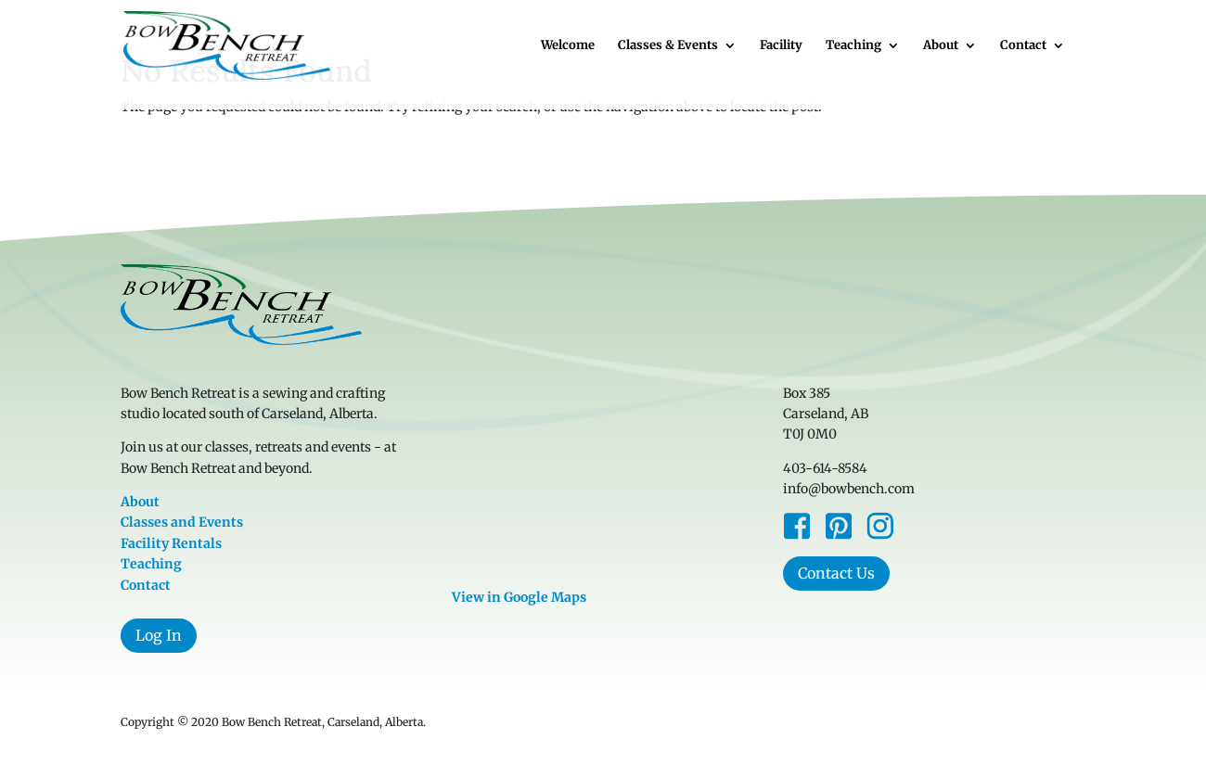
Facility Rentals (171, 543)
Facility (781, 46)
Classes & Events (668, 46)
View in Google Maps (519, 597)
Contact (1023, 46)
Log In (158, 635)
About (940, 46)
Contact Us (836, 573)
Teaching (853, 46)
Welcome (568, 46)
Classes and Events (182, 522)
